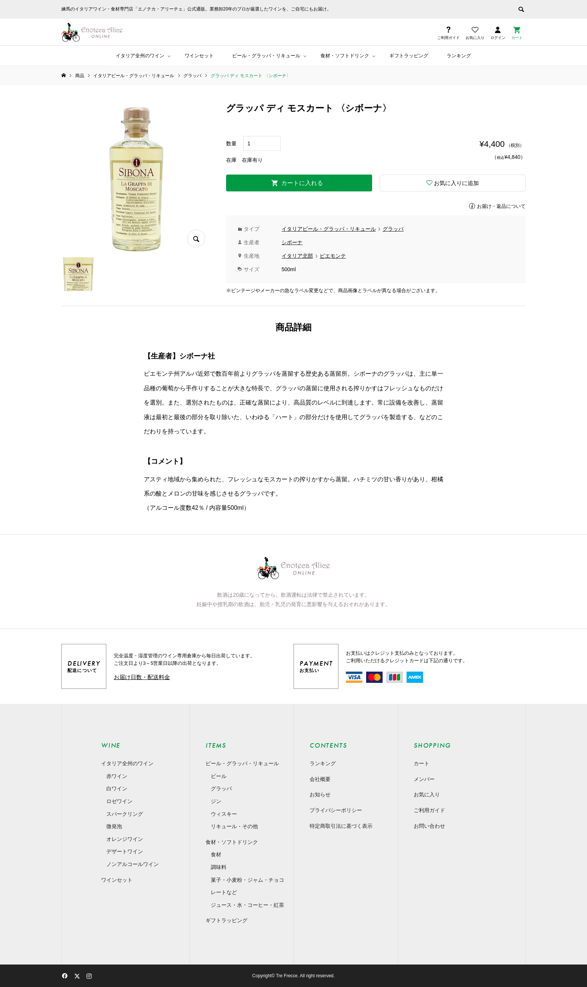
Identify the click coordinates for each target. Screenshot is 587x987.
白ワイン (116, 788)
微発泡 (114, 826)
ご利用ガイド (429, 810)
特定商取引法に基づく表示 (341, 826)
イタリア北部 (297, 256)
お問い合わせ (429, 826)
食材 (216, 854)
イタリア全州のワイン (140, 55)
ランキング (459, 55)
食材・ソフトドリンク (344, 55)
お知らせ (320, 794)
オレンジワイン (124, 839)
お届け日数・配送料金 (142, 677)
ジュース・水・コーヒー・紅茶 (247, 905)
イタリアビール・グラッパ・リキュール (329, 229)
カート (421, 763)
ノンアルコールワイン (132, 864)
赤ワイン (116, 776)
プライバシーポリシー (336, 810)
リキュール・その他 (234, 826)
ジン (216, 801)
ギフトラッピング (408, 55)
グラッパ (393, 229)
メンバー (424, 779)
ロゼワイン (119, 801)
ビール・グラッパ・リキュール (266, 55)
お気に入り (427, 794)
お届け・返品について (501, 206)
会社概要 (320, 779)
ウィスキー (224, 814)
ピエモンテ (333, 256)
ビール (218, 776)
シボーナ (292, 242)
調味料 (218, 867)
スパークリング (124, 814)
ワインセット (199, 55)
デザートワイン (124, 851)
